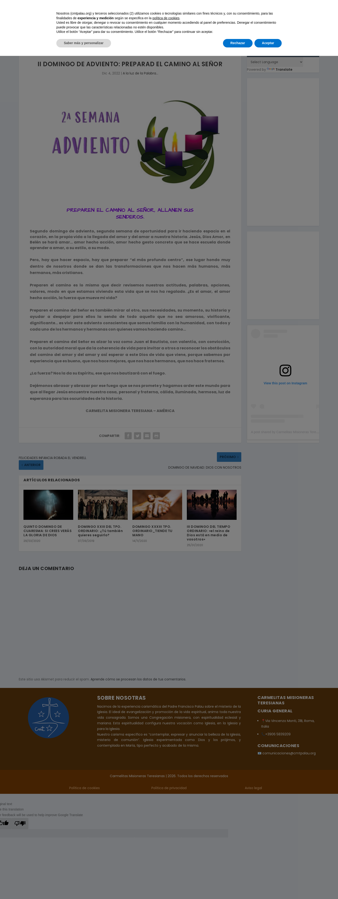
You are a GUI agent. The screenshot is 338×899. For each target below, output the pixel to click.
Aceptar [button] (268, 886)
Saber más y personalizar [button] (84, 886)
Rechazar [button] (237, 886)
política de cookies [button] (165, 861)
